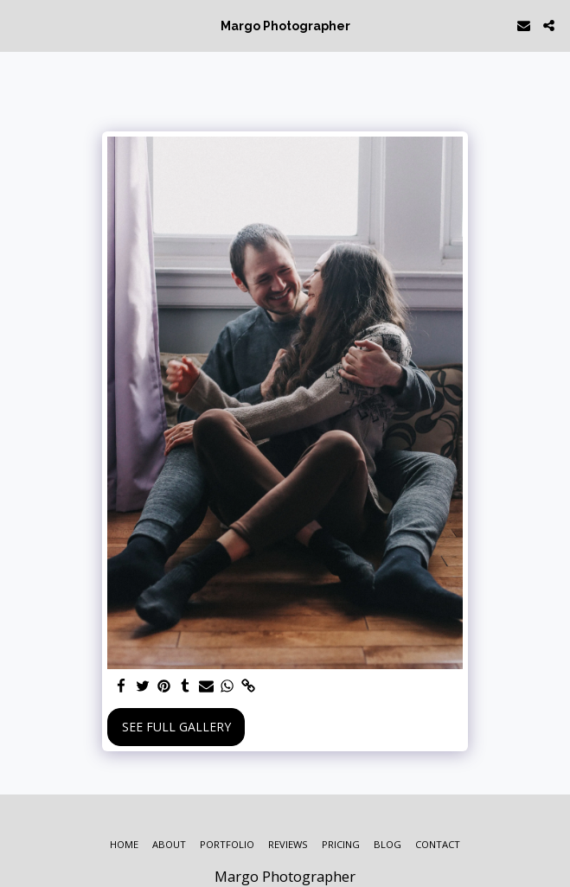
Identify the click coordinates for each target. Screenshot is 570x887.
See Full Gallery (176, 726)
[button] (19, 24)
